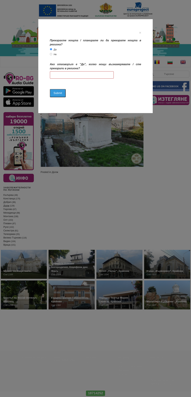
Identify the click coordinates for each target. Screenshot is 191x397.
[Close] (140, 32)
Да (55, 49)
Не (55, 54)
